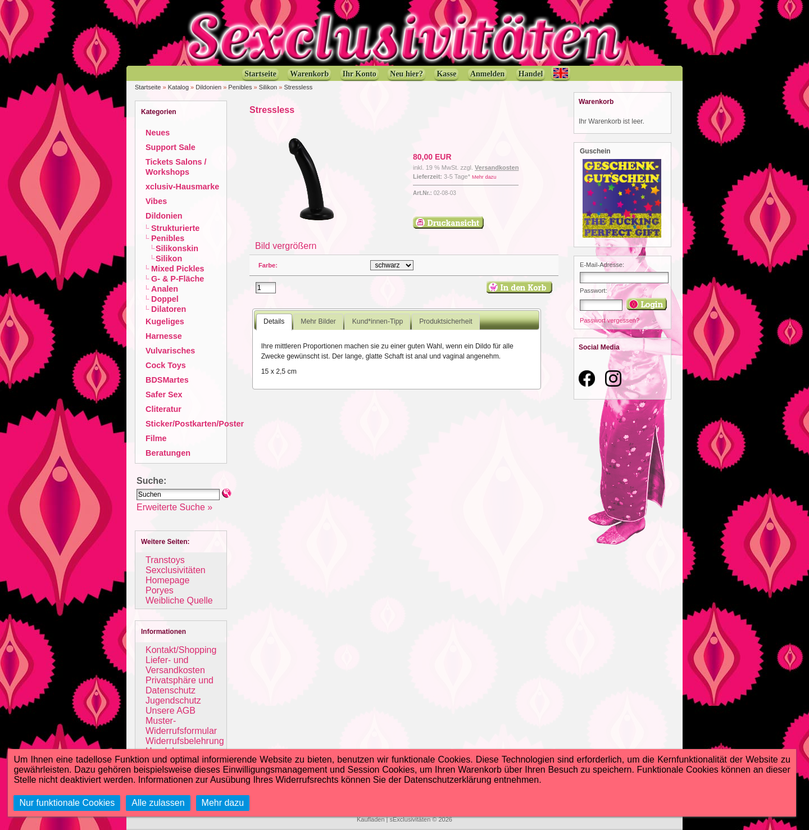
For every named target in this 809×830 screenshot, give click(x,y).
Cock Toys (166, 365)
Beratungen (168, 452)
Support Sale (171, 147)
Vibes (156, 201)
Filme (156, 438)
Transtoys (165, 560)
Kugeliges (165, 321)
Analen (164, 288)
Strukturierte (175, 228)
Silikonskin (177, 248)
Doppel (165, 298)
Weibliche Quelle (179, 600)
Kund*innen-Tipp (377, 321)
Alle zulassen (157, 803)
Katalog (178, 87)
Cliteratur (163, 409)
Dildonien (208, 87)
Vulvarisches (170, 350)
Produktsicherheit (445, 321)
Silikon (268, 87)
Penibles (240, 87)
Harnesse (164, 336)
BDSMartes (167, 379)
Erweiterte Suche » (174, 507)
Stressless (298, 87)
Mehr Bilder (318, 321)
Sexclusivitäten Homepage (176, 575)
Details (273, 321)
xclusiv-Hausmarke (182, 186)
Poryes (160, 590)
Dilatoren (168, 309)
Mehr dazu (484, 177)
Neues (158, 132)
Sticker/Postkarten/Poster (195, 423)
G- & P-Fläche (177, 278)
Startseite (148, 87)
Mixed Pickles (177, 268)
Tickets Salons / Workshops (176, 166)
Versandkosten (497, 167)
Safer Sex (164, 394)
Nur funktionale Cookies (67, 803)
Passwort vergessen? (609, 320)
